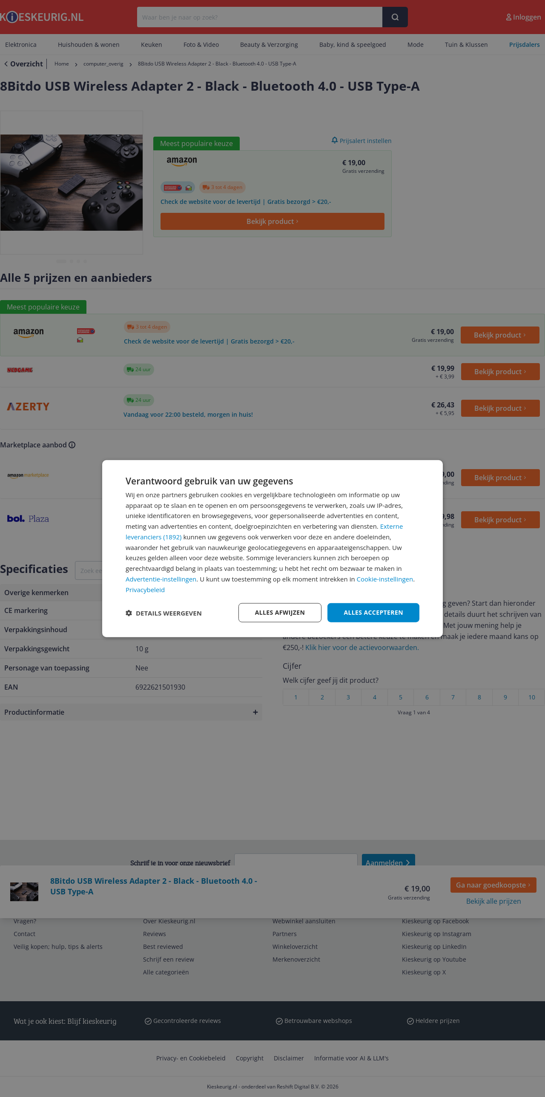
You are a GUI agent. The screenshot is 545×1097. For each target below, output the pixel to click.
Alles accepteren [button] (373, 612)
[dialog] (272, 548)
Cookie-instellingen (385, 579)
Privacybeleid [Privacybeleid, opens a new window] (145, 589)
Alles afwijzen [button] (280, 612)
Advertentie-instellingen (161, 579)
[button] (164, 612)
